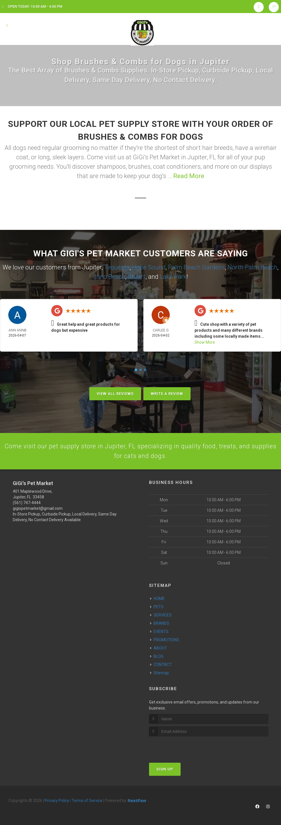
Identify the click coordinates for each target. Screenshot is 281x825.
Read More (188, 176)
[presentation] (179, 747)
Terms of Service (87, 801)
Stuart (137, 276)
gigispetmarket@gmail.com (38, 509)
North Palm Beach (252, 267)
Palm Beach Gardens (196, 267)
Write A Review (167, 393)
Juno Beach (109, 276)
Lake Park (173, 276)
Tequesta (117, 267)
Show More (205, 342)
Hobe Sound (149, 267)
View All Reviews (115, 393)
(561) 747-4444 (27, 503)
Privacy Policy (57, 801)
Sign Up (164, 770)
